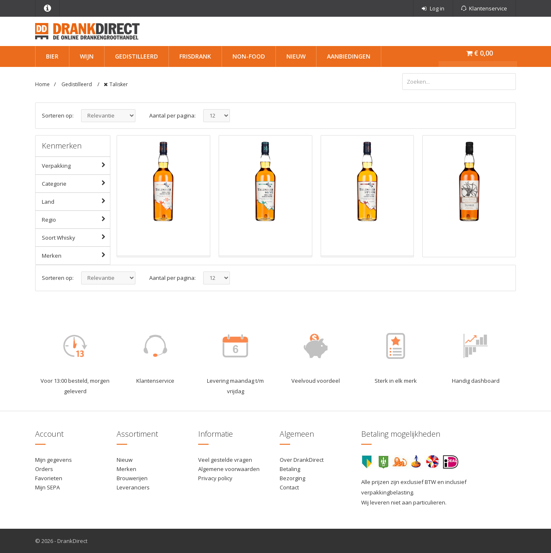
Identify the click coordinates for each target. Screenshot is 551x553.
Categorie (76, 183)
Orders (44, 469)
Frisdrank (195, 56)
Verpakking (76, 165)
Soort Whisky (76, 237)
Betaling (290, 469)
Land (76, 201)
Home (42, 84)
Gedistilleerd (136, 56)
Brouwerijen (132, 478)
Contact (289, 487)
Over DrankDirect (302, 459)
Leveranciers (133, 487)
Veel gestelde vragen (225, 459)
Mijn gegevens (53, 459)
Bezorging (292, 478)
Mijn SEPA (47, 487)
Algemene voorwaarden (229, 469)
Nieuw (296, 56)
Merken (76, 255)
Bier (52, 56)
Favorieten (48, 478)
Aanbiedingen (348, 56)
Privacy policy (215, 478)
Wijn (87, 56)
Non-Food (248, 56)
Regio (76, 219)
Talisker (119, 84)
